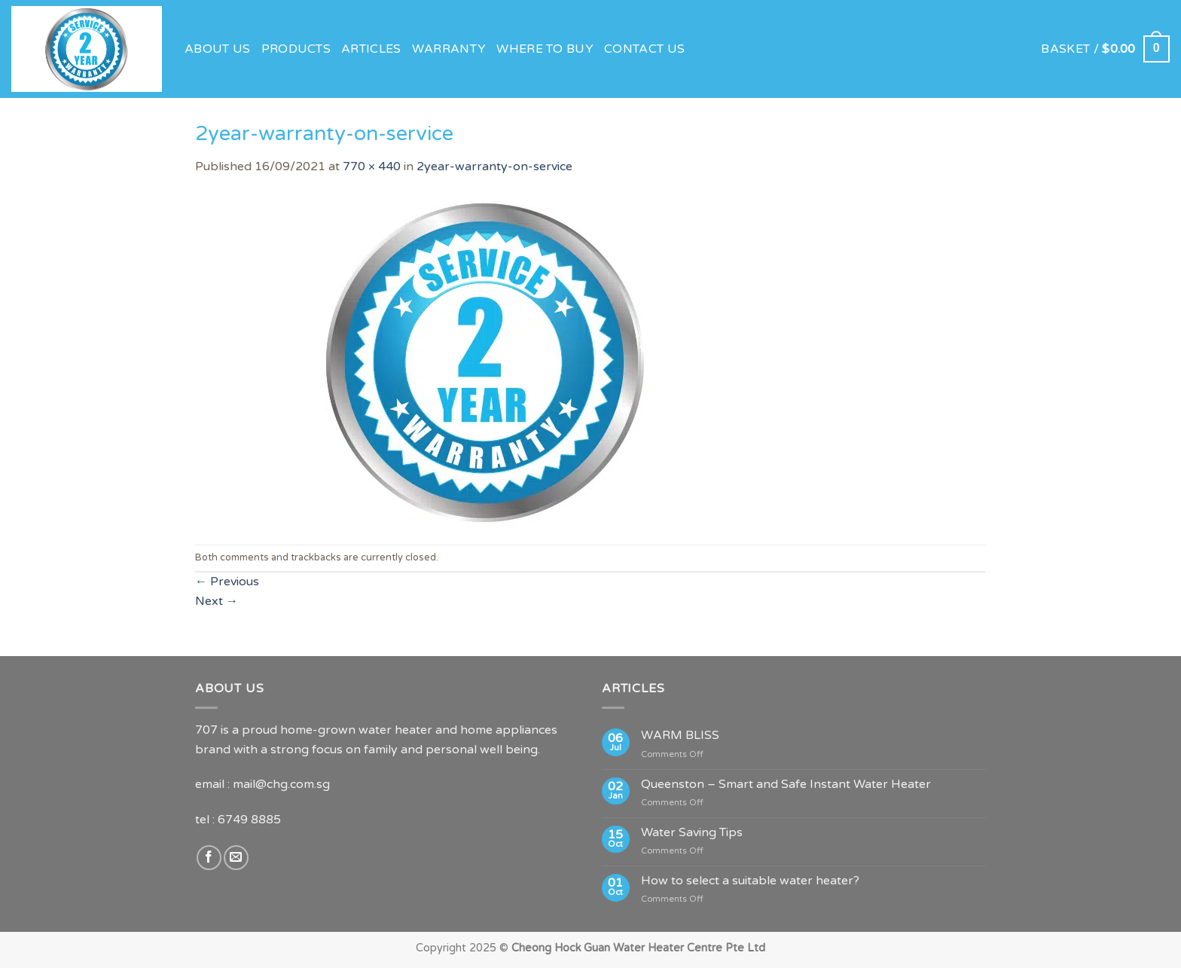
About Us (218, 48)
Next (216, 601)
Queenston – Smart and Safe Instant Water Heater (786, 784)
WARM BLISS (680, 735)
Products (296, 48)
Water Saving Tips (692, 833)
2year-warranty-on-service (494, 166)
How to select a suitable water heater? (750, 881)
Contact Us (644, 48)
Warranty (449, 48)
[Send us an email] (236, 857)
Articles (371, 48)
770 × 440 (372, 166)
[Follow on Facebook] (209, 857)
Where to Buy (545, 48)
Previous (227, 581)
